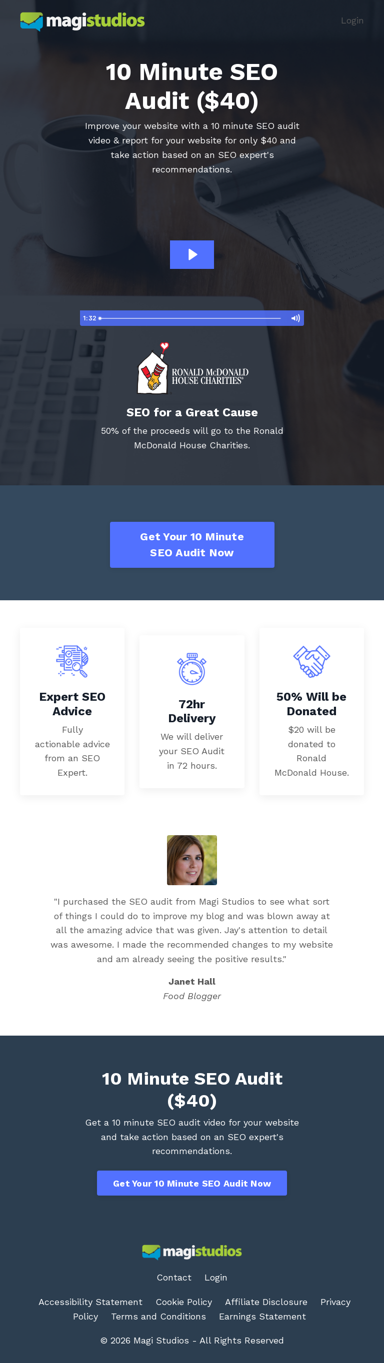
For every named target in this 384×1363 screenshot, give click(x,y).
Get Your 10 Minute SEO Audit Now (192, 544)
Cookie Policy (184, 1302)
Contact (174, 1277)
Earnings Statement (262, 1316)
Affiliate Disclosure (266, 1302)
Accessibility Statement (90, 1302)
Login (352, 20)
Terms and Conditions (158, 1316)
